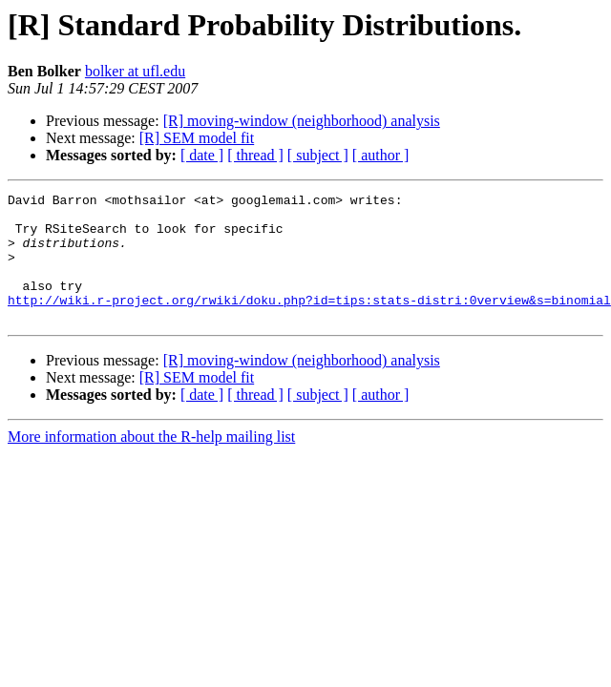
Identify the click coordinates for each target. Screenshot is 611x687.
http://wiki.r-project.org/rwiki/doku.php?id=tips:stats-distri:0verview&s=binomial (309, 322)
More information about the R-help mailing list (151, 462)
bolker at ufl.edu (135, 71)
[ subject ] (317, 155)
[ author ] (381, 155)
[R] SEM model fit (196, 138)
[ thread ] (255, 155)
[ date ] (201, 155)
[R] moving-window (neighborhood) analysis (301, 121)
